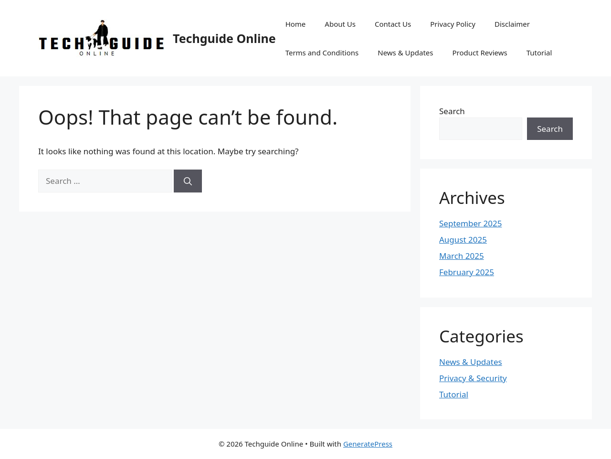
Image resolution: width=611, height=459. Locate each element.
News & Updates (405, 52)
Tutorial (539, 52)
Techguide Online (224, 38)
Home (295, 24)
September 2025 (470, 223)
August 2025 (463, 239)
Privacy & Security (473, 378)
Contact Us (393, 24)
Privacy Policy (452, 24)
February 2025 (466, 272)
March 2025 (461, 255)
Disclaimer (512, 24)
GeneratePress (367, 443)
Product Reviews (479, 52)
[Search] (188, 181)
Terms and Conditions (322, 52)
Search (452, 111)
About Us (340, 24)
